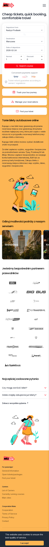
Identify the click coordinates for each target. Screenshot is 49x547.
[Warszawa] (11, 244)
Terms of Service (9, 514)
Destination (10, 39)
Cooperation (7, 510)
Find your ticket (8, 478)
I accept (24, 543)
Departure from (12, 27)
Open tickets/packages (12, 474)
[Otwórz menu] (44, 5)
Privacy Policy (8, 517)
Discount (30, 56)
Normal (9, 56)
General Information (10, 471)
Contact (5, 521)
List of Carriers (8, 490)
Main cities (6, 498)
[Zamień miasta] (24, 34)
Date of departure (13, 47)
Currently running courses (13, 494)
